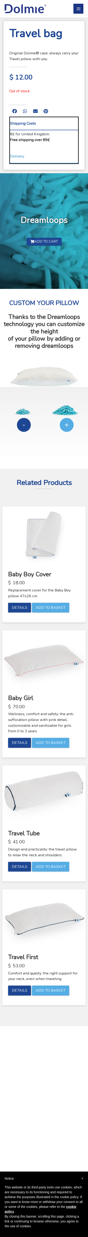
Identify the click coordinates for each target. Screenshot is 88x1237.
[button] (14, 111)
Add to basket (51, 607)
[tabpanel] (44, 140)
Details (19, 607)
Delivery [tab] (17, 156)
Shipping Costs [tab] (23, 123)
